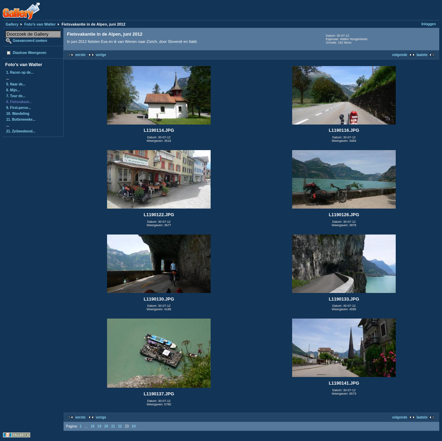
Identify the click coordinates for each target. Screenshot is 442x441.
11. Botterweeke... (20, 119)
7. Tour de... (15, 96)
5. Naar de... (16, 84)
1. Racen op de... (19, 72)
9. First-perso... (18, 108)
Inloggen (428, 24)
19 (99, 426)
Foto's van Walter (40, 24)
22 (120, 426)
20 (106, 426)
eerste (80, 55)
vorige (101, 55)
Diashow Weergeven (29, 53)
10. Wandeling (17, 114)
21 (113, 426)
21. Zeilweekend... (20, 131)
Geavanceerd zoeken (30, 41)
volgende (399, 55)
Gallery (12, 24)
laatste (421, 55)
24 (134, 426)
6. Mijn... (13, 90)
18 (92, 426)
